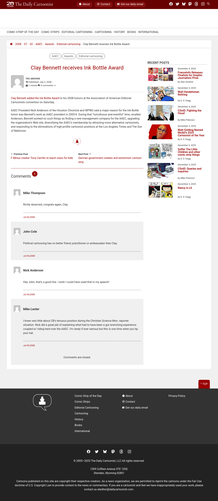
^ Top (204, 384)
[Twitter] (177, 4)
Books (131, 32)
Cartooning (103, 32)
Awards (49, 44)
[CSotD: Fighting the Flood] (160, 113)
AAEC (38, 44)
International (148, 32)
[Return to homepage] (43, 416)
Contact (103, 4)
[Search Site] (209, 4)
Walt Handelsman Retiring (188, 93)
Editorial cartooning (69, 44)
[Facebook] (171, 4)
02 (31, 44)
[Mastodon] (190, 4)
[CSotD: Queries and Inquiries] (160, 171)
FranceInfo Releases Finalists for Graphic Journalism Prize (190, 75)
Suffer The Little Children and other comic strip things (189, 152)
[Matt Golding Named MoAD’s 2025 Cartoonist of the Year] (160, 132)
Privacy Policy (176, 396)
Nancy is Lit (185, 188)
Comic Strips (50, 32)
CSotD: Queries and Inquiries (189, 170)
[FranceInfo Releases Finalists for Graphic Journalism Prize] (160, 75)
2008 (18, 44)
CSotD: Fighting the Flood (189, 112)
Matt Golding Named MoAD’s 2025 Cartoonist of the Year (191, 133)
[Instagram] (203, 4)
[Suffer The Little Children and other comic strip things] (160, 152)
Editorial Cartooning (77, 32)
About (84, 4)
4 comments (48, 85)
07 (25, 44)
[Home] (11, 44)
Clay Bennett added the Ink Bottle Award (35, 98)
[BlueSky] (184, 4)
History (119, 32)
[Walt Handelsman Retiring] (160, 94)
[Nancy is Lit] (160, 190)
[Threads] (196, 4)
